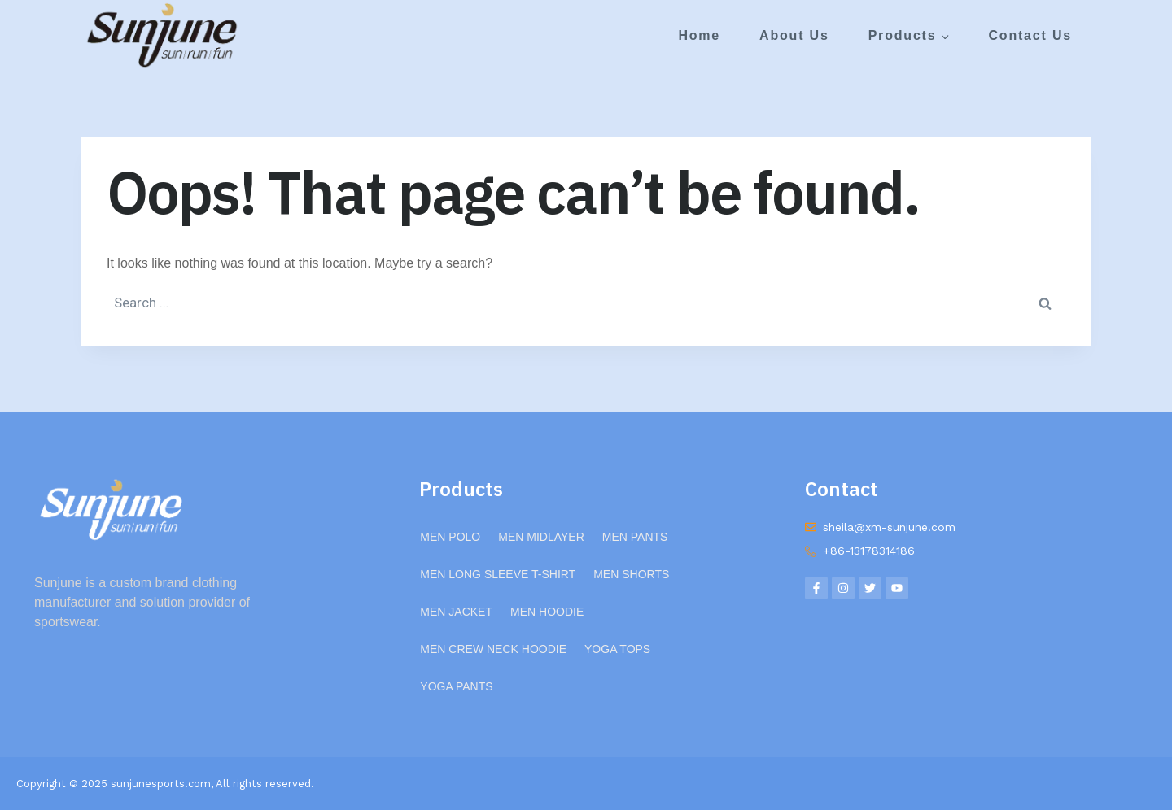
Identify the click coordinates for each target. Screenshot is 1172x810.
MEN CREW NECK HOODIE (493, 648)
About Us (794, 35)
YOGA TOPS (617, 648)
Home (699, 35)
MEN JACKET (456, 611)
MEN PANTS (635, 536)
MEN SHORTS (631, 574)
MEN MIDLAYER (541, 536)
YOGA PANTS (456, 686)
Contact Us (1030, 35)
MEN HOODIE (547, 611)
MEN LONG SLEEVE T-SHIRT (497, 574)
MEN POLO (450, 536)
